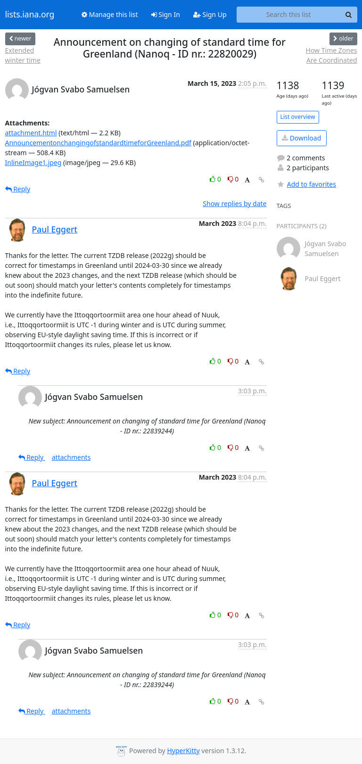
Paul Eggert (55, 229)
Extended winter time (23, 55)
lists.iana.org (30, 14)
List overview (297, 117)
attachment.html (31, 132)
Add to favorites (306, 184)
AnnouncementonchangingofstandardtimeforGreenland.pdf (98, 142)
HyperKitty (183, 750)
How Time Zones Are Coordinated (331, 55)
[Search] (348, 15)
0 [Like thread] (216, 178)
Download (301, 137)
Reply (18, 188)
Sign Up (210, 14)
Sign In (165, 14)
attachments (71, 457)
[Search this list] (289, 15)
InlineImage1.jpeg (33, 162)
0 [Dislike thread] (233, 178)
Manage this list (110, 14)
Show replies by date (234, 203)
